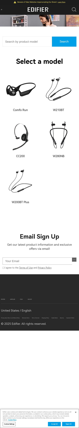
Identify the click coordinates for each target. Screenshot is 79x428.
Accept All (54, 424)
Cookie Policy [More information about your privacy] (12, 420)
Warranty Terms (11, 401)
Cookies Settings (9, 424)
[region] (39, 418)
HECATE (59, 373)
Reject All (68, 424)
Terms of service (38, 401)
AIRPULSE (27, 373)
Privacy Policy (45, 293)
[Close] (75, 412)
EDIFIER (7, 373)
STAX (44, 373)
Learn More (61, 2)
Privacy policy (10, 395)
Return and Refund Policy (37, 395)
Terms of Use (26, 293)
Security (56, 408)
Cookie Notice (36, 408)
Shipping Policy (11, 408)
